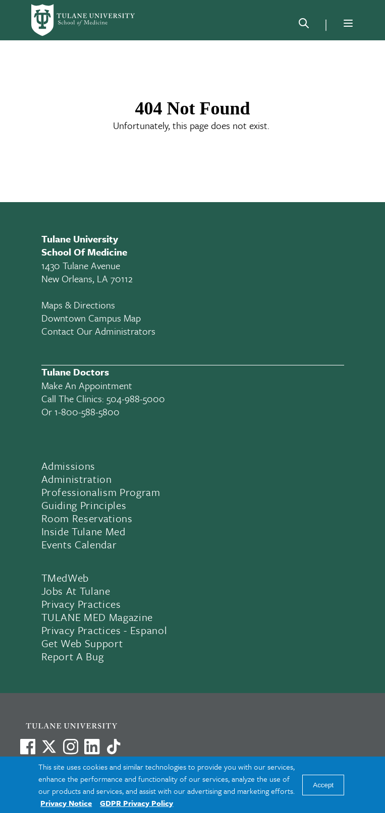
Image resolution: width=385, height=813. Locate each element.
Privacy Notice (66, 802)
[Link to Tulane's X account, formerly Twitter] (49, 746)
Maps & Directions (78, 304)
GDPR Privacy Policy (136, 802)
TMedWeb (65, 577)
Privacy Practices (81, 603)
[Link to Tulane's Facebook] (70, 746)
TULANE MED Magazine (97, 616)
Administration (76, 478)
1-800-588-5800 (87, 411)
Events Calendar (79, 544)
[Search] (304, 25)
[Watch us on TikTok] (113, 746)
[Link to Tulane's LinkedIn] (91, 746)
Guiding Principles (84, 505)
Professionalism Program (100, 491)
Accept (323, 785)
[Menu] (348, 23)
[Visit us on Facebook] (27, 746)
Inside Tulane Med (83, 531)
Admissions (68, 465)
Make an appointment (86, 385)
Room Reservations (87, 518)
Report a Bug (72, 656)
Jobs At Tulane (76, 590)
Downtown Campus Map (91, 318)
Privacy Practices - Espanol (104, 630)
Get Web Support (82, 643)
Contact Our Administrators (98, 331)
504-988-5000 (135, 398)
